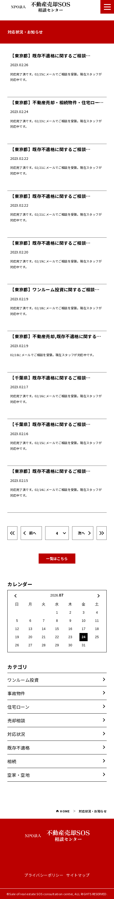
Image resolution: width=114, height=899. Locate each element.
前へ (32, 533)
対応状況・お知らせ (93, 811)
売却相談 (16, 720)
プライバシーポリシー (43, 875)
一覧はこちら (57, 558)
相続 (11, 761)
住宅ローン (18, 707)
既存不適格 (18, 747)
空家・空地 (18, 775)
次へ (81, 533)
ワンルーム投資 (23, 680)
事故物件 (16, 693)
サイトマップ (78, 875)
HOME (63, 811)
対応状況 (16, 734)
